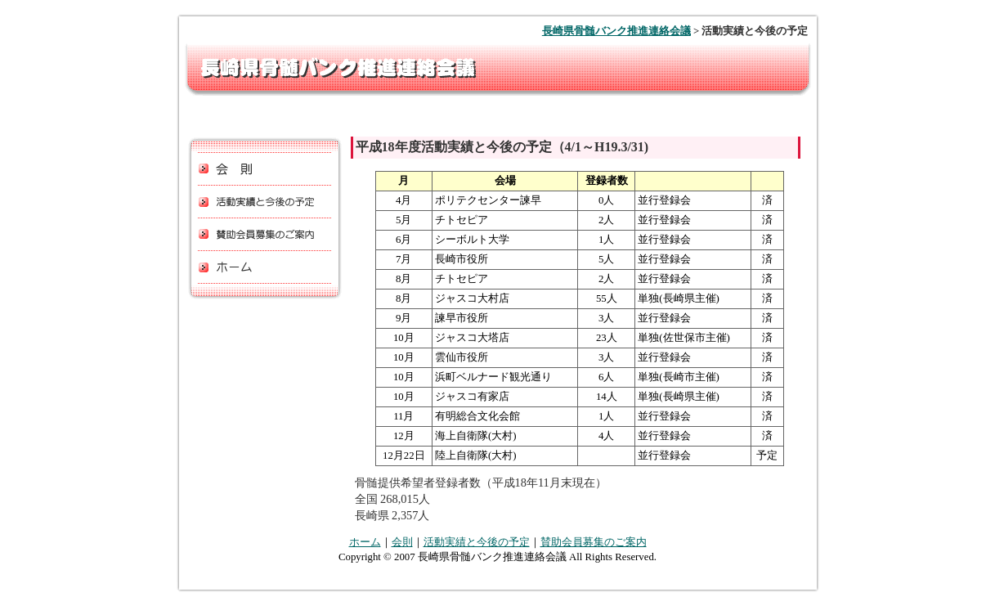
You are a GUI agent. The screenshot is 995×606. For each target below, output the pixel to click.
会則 (402, 542)
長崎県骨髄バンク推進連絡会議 (616, 31)
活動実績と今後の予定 (477, 542)
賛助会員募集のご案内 (593, 542)
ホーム (365, 542)
